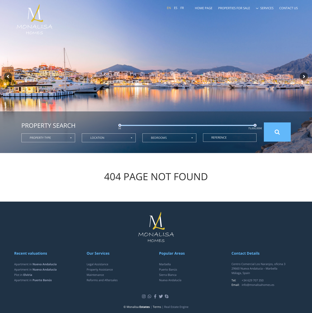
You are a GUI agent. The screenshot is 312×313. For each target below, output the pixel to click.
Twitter (161, 296)
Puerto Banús (168, 270)
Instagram (144, 296)
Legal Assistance (97, 264)
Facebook (155, 296)
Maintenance (95, 275)
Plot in (23, 275)
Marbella (165, 264)
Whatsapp (150, 296)
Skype (167, 296)
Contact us (288, 8)
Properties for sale (234, 8)
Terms (157, 307)
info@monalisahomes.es (258, 285)
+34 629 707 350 (253, 280)
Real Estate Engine (176, 307)
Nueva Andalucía (170, 280)
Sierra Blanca (168, 275)
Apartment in (35, 264)
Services (266, 8)
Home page (203, 8)
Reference (219, 138)
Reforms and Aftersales (102, 280)
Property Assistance (100, 270)
